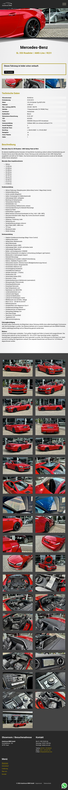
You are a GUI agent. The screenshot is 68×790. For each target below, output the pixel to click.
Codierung (5, 768)
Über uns (4, 771)
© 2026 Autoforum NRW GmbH (25, 783)
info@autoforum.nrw (46, 752)
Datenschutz (47, 783)
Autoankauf (5, 766)
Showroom (5, 763)
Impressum (38, 783)
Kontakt (4, 774)
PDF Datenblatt (9, 72)
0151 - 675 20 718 (45, 750)
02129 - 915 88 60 (46, 748)
